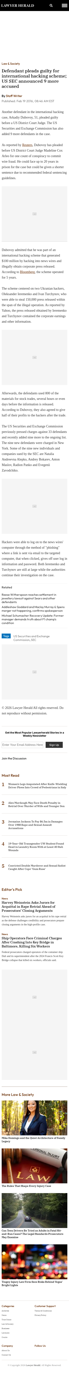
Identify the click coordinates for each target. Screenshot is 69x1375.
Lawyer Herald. (33, 1365)
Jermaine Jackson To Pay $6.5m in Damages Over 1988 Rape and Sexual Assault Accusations (35, 825)
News (5, 898)
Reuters (27, 145)
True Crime (6, 1319)
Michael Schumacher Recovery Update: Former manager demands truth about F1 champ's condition (33, 619)
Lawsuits (5, 1333)
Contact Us (6, 1355)
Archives (5, 1311)
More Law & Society (18, 1094)
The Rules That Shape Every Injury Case (26, 1186)
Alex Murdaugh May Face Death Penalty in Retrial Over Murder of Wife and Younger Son (36, 804)
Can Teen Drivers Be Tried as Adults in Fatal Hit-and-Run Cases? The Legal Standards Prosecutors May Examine (32, 1234)
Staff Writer (14, 96)
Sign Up (54, 744)
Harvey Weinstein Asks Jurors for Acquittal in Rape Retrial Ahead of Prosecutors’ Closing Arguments (28, 906)
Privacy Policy (40, 1315)
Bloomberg (27, 272)
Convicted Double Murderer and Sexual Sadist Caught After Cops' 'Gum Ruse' (37, 867)
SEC (33, 640)
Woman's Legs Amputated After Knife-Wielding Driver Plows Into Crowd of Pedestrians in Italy (37, 785)
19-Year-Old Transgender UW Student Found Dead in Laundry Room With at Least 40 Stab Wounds (36, 847)
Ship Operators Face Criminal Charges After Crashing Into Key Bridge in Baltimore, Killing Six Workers (32, 942)
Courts (4, 1337)
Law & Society (11, 63)
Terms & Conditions (43, 1311)
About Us (6, 1350)
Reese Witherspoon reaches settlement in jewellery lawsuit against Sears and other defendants (29, 598)
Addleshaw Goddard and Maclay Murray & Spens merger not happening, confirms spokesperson (33, 608)
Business (5, 1328)
